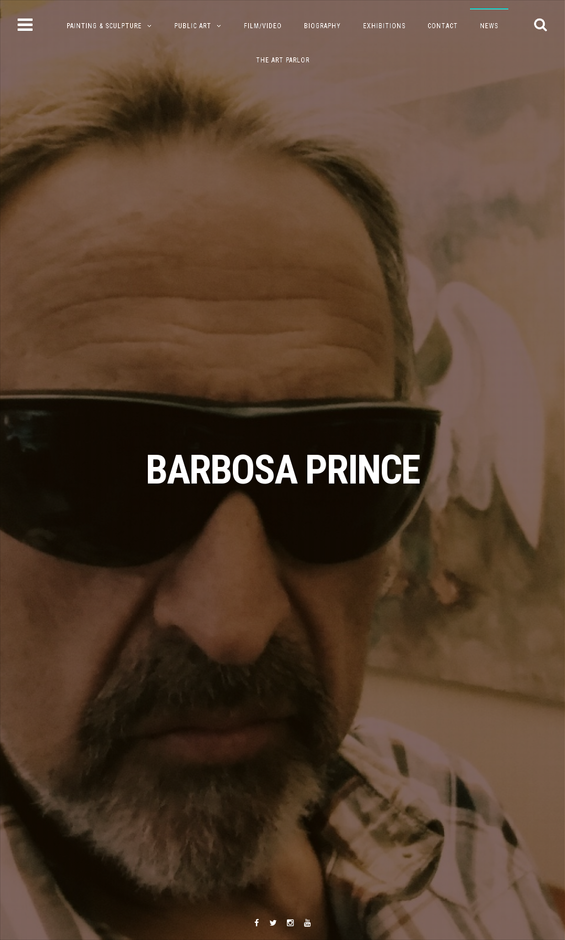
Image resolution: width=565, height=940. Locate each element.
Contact (443, 26)
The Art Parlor (283, 60)
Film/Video (263, 26)
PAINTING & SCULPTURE (104, 26)
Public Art (192, 26)
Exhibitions (384, 26)
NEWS (489, 26)
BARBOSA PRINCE (282, 470)
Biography (322, 26)
